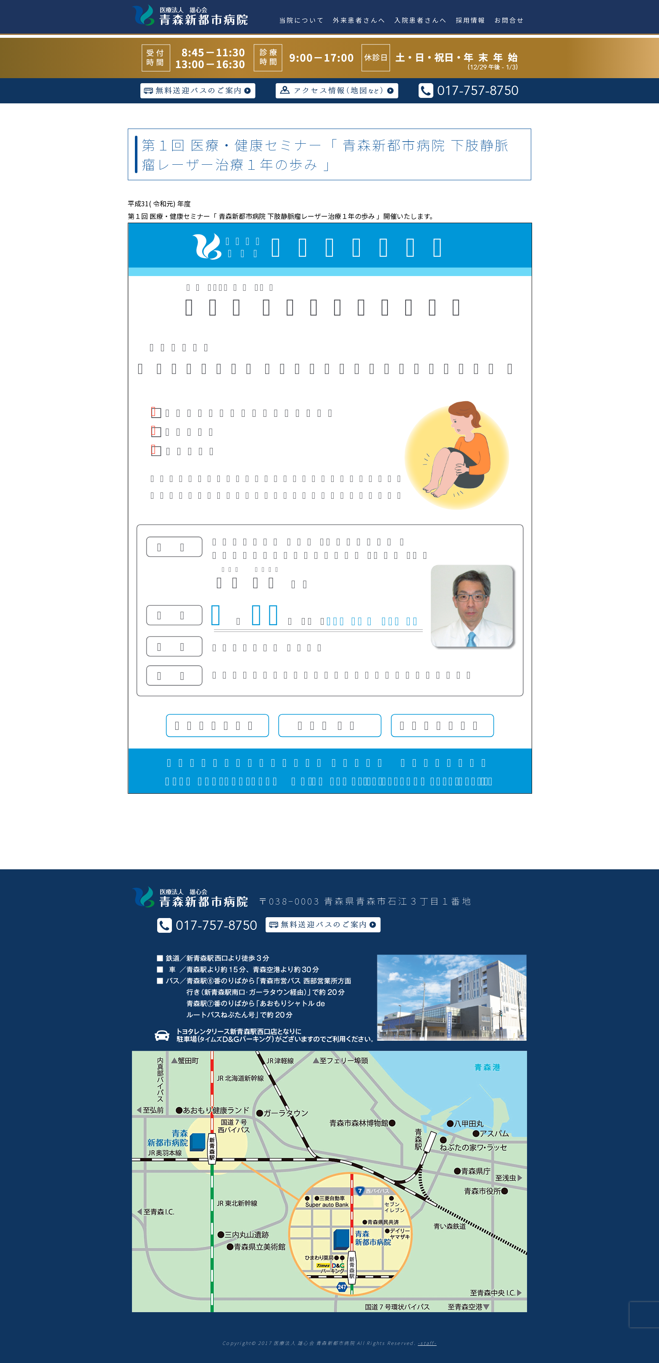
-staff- (427, 1342)
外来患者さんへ (359, 20)
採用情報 (471, 20)
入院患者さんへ (420, 20)
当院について (301, 20)
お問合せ (509, 20)
